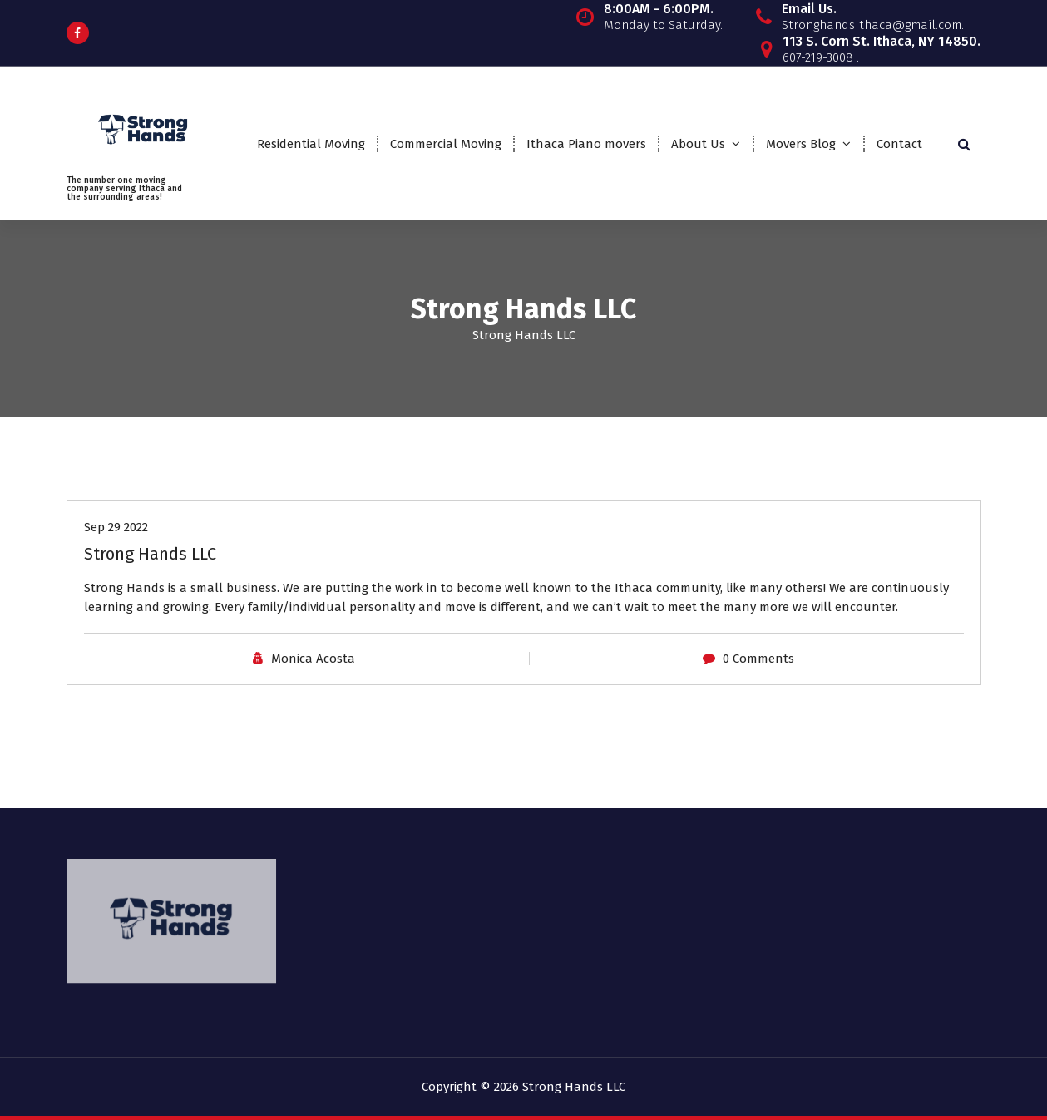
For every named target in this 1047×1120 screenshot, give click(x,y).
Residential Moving (311, 143)
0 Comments (758, 658)
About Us (698, 143)
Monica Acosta (313, 658)
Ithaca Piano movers (586, 143)
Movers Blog (801, 143)
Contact (899, 143)
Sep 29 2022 (116, 527)
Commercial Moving (445, 143)
